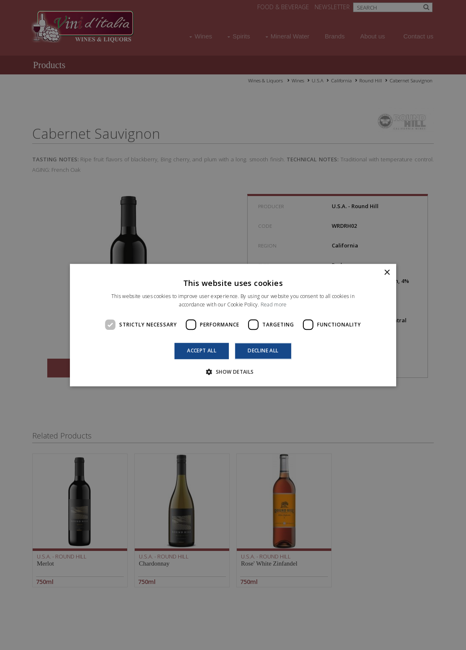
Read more (274, 304)
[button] (232, 371)
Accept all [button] (201, 350)
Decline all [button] (263, 350)
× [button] (387, 273)
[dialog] (233, 325)
